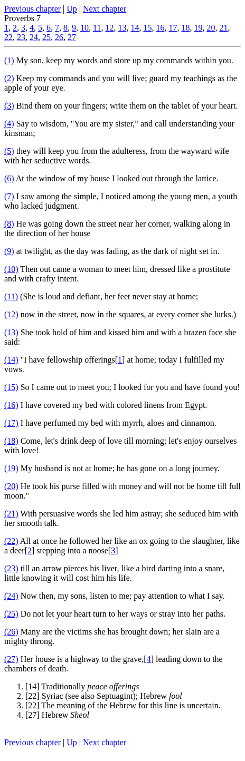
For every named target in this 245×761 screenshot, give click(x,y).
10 (84, 27)
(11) (11, 296)
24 (34, 37)
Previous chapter (32, 8)
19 (198, 27)
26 (59, 37)
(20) (11, 486)
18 (185, 27)
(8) (9, 223)
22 (8, 37)
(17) (11, 422)
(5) (9, 151)
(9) (9, 251)
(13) (11, 332)
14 (134, 27)
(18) (11, 440)
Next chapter (104, 8)
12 (109, 27)
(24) (11, 595)
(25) (11, 613)
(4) (9, 123)
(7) (9, 196)
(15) (11, 387)
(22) (11, 540)
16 (160, 27)
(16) (11, 405)
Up (72, 8)
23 (21, 37)
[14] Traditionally (82, 686)
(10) (11, 269)
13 (122, 27)
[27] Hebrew (57, 714)
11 (97, 27)
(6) (9, 178)
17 (172, 27)
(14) (11, 359)
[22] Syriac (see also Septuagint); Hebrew (103, 695)
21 (223, 27)
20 (210, 27)
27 (72, 37)
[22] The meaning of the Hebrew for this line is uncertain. (123, 705)
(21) (11, 513)
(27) (11, 659)
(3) (9, 105)
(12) (11, 314)
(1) (9, 60)
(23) (11, 568)
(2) (9, 78)
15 (147, 27)
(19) (11, 468)
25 (46, 37)
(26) (11, 631)
